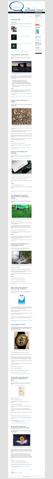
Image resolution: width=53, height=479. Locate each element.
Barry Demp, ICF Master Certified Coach (38, 45)
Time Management (16, 283)
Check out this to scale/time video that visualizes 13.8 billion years (19, 93)
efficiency (14, 239)
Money (16, 239)
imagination (29, 147)
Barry (18, 20)
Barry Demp (17, 51)
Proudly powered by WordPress (26, 476)
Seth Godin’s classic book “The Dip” (15, 317)
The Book (23, 12)
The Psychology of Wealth (22, 330)
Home (11, 12)
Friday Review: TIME (15, 19)
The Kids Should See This (19, 75)
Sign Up (20, 12)
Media (26, 12)
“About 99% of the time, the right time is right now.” (24, 36)
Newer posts (30, 469)
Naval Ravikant (13, 203)
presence (17, 147)
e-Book (39, 37)
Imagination (14, 147)
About (14, 12)
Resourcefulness (16, 320)
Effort (13, 320)
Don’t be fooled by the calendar (18, 324)
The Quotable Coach (25, 51)
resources (31, 320)
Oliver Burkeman (13, 385)
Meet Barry (17, 12)
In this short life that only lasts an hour (19, 54)
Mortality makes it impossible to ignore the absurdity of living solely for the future (20, 379)
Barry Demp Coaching (21, 51)
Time (13, 51)
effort (29, 320)
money (30, 239)
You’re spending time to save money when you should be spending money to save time (20, 197)
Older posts (12, 469)
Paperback (36, 38)
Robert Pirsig (13, 249)
